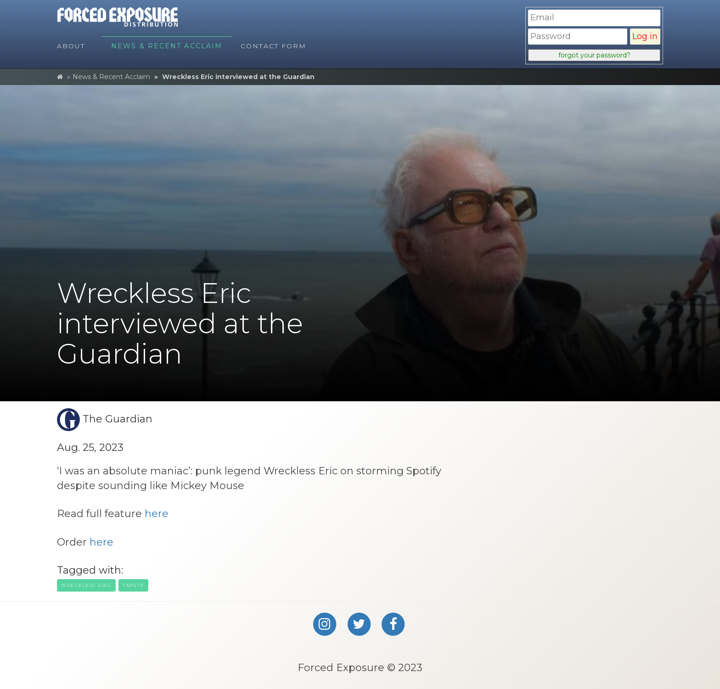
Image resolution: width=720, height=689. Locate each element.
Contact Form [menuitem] (273, 46)
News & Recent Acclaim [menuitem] (166, 46)
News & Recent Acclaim (111, 77)
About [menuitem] (71, 46)
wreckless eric (86, 585)
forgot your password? (594, 55)
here (157, 513)
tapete (133, 585)
